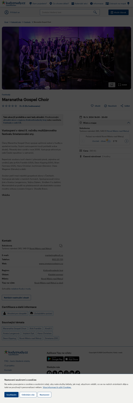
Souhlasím (11, 394)
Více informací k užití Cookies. (57, 387)
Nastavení (44, 394)
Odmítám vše (28, 394)
